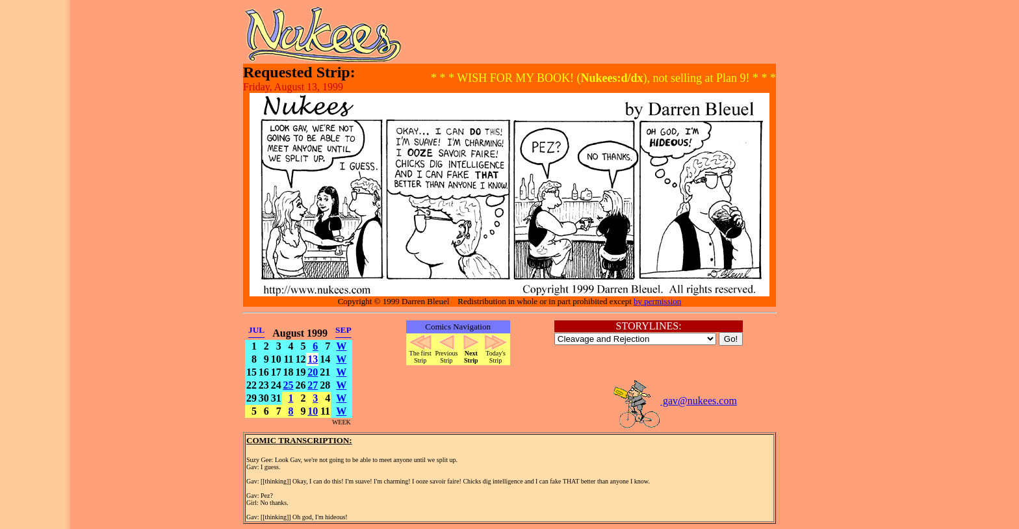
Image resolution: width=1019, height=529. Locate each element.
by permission (657, 301)
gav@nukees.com (674, 400)
